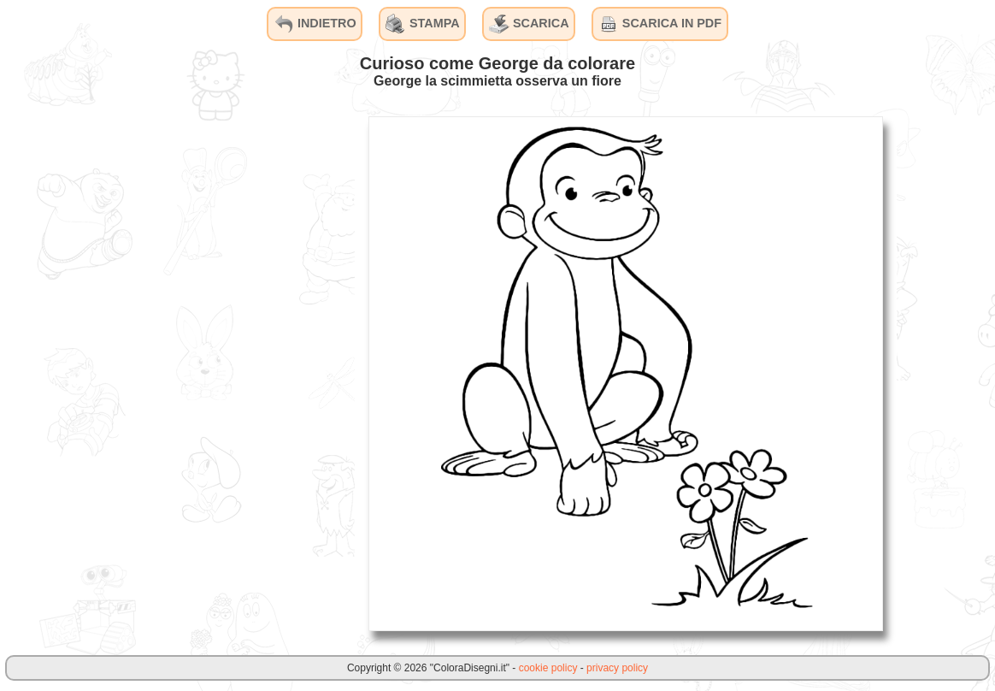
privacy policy (617, 668)
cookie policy (548, 668)
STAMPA (423, 24)
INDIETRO (315, 24)
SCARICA (529, 24)
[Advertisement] (226, 372)
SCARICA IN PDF (659, 24)
